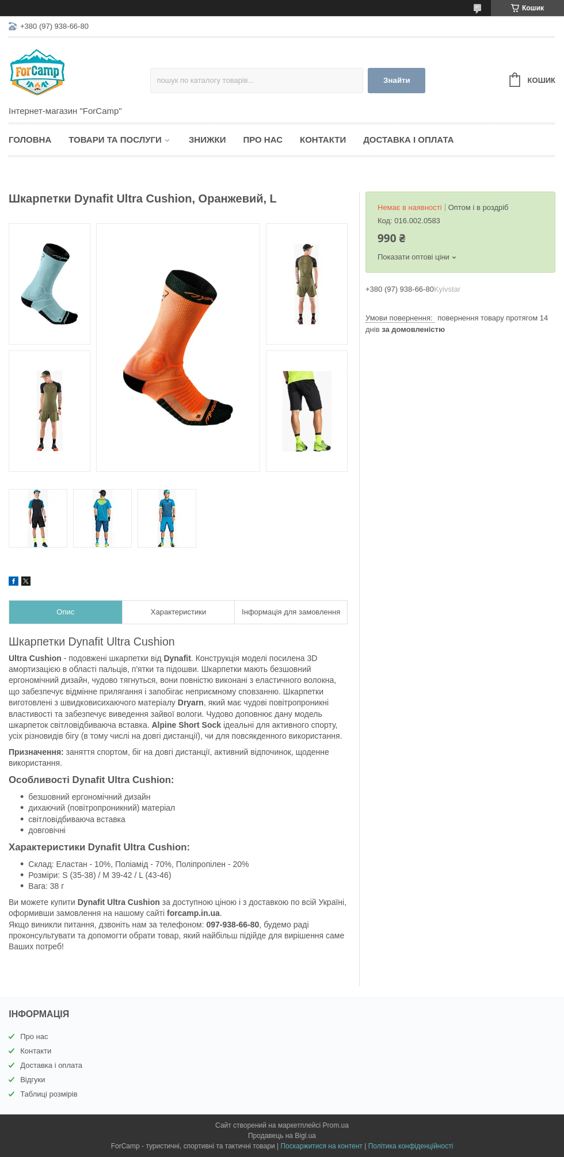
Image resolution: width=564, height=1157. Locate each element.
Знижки (207, 139)
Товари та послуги (115, 139)
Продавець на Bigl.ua (282, 1136)
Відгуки (32, 1079)
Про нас (263, 139)
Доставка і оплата (408, 139)
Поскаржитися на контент (321, 1146)
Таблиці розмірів (48, 1094)
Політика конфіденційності (411, 1146)
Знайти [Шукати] (396, 80)
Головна (30, 139)
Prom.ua (336, 1125)
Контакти (323, 139)
